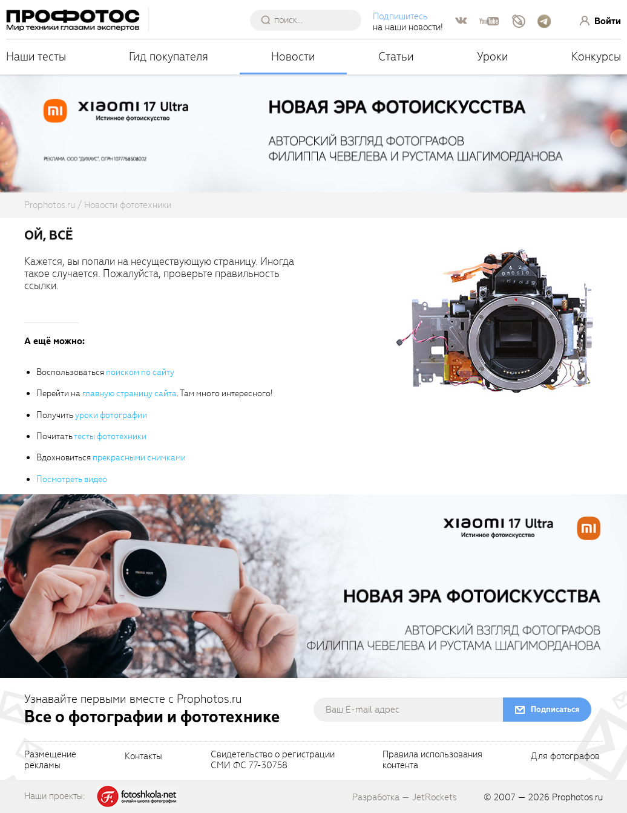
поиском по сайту (140, 372)
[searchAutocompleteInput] (310, 19)
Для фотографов (565, 756)
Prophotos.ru (577, 797)
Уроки (492, 56)
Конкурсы (596, 56)
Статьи (396, 56)
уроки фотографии (111, 415)
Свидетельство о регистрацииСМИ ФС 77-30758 (273, 760)
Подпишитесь (400, 16)
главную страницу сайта (129, 393)
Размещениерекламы (50, 760)
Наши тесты (36, 56)
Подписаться (555, 709)
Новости (293, 56)
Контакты (143, 756)
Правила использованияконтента (432, 760)
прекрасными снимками (139, 457)
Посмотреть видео (71, 479)
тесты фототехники (110, 436)
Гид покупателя (168, 56)
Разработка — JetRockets (404, 797)
